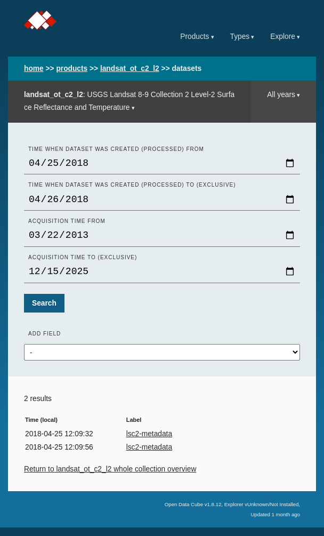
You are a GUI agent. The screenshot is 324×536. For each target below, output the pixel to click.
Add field (44, 342)
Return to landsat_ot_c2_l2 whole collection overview (110, 478)
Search (44, 312)
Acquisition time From (67, 225)
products (71, 69)
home (34, 69)
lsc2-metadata (149, 442)
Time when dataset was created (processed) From (116, 149)
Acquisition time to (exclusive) (82, 264)
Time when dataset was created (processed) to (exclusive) (132, 187)
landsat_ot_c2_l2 (129, 69)
